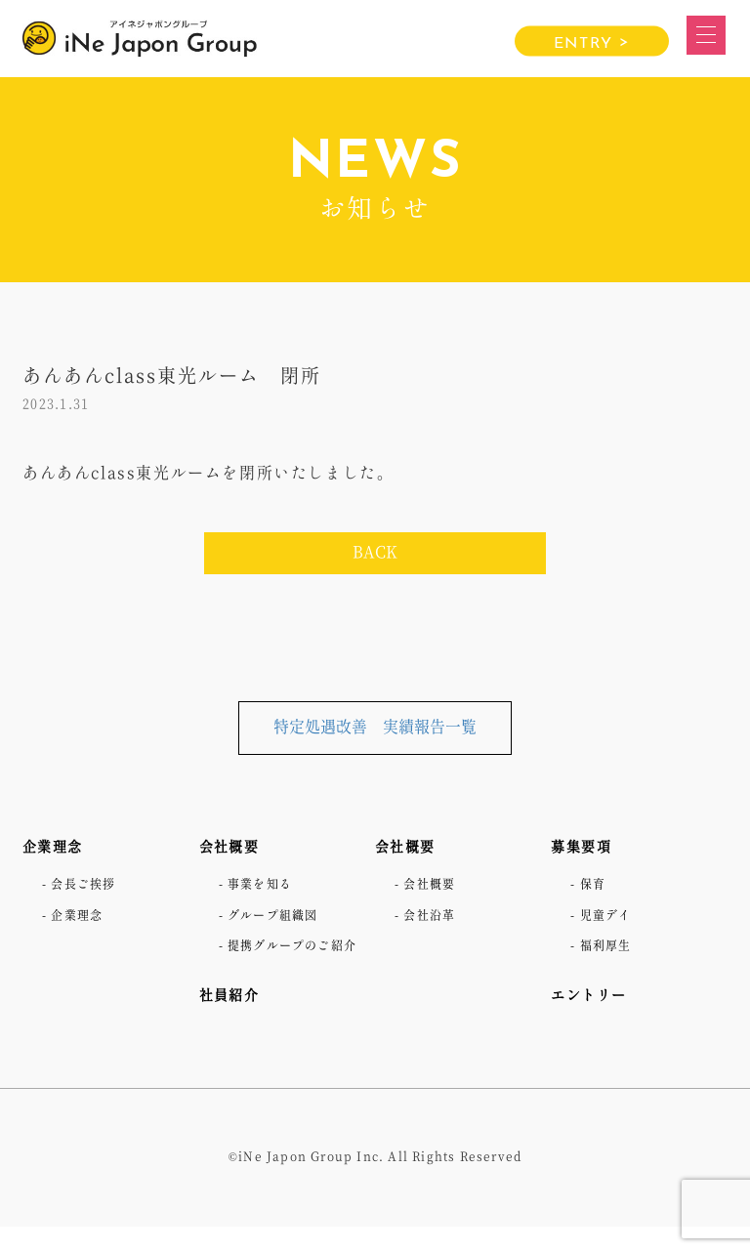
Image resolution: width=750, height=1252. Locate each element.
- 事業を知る (262, 885)
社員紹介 (233, 1019)
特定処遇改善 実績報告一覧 (375, 727)
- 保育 (591, 885)
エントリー (594, 995)
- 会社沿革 (430, 916)
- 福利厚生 (606, 946)
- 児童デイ (606, 916)
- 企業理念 (77, 916)
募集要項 (585, 847)
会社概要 (233, 847)
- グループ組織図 (277, 916)
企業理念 (56, 847)
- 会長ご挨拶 (85, 885)
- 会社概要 (430, 885)
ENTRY (592, 42)
